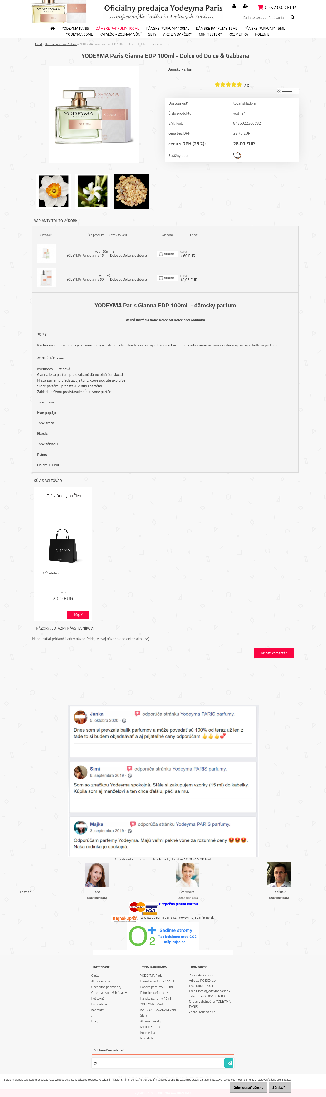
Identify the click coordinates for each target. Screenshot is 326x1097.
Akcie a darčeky (177, 34)
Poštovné (97, 998)
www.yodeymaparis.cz (159, 917)
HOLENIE (262, 34)
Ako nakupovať (101, 981)
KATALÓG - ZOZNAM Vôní (120, 34)
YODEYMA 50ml (79, 34)
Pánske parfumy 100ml (167, 28)
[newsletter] (229, 1063)
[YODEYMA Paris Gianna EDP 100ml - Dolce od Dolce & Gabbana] (94, 68)
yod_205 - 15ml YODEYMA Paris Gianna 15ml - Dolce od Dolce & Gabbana (106, 253)
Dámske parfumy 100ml (117, 28)
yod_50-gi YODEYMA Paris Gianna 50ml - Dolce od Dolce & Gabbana (106, 277)
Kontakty (97, 1009)
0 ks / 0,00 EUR (280, 7)
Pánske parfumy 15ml (264, 28)
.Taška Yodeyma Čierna (65, 496)
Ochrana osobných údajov (109, 992)
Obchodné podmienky (106, 987)
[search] (292, 17)
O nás (95, 975)
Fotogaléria (99, 1004)
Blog (94, 1021)
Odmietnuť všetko (241, 1087)
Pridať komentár (273, 653)
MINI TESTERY (210, 34)
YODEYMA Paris (75, 28)
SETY (152, 34)
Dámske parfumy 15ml (216, 28)
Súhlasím (277, 1087)
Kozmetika (238, 34)
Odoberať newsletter (109, 1050)
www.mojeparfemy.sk (196, 917)
